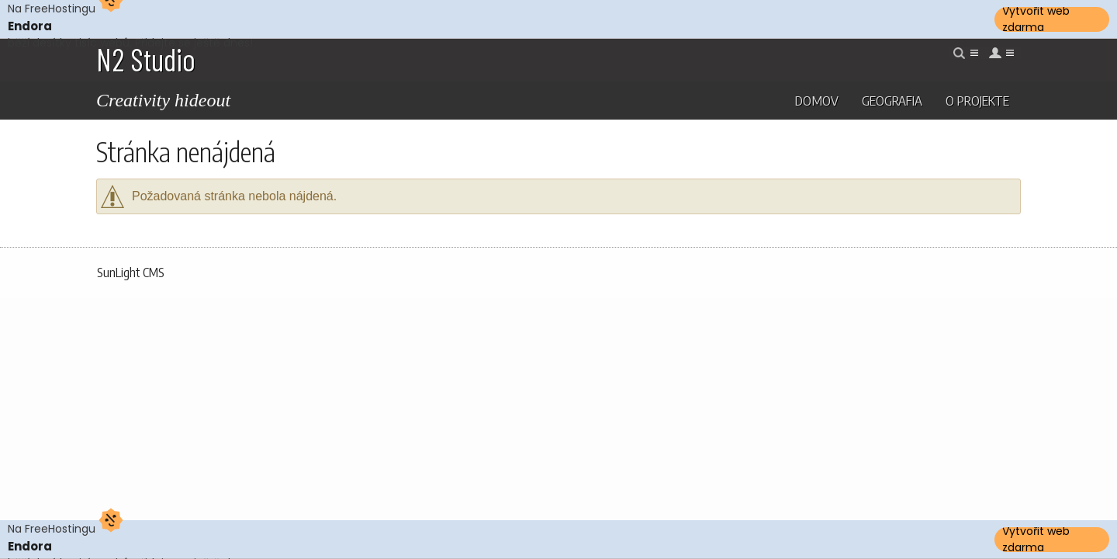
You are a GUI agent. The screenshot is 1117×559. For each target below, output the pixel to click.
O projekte (977, 100)
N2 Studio (145, 59)
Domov (817, 100)
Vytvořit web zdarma (1036, 19)
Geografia (892, 100)
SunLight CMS (130, 272)
